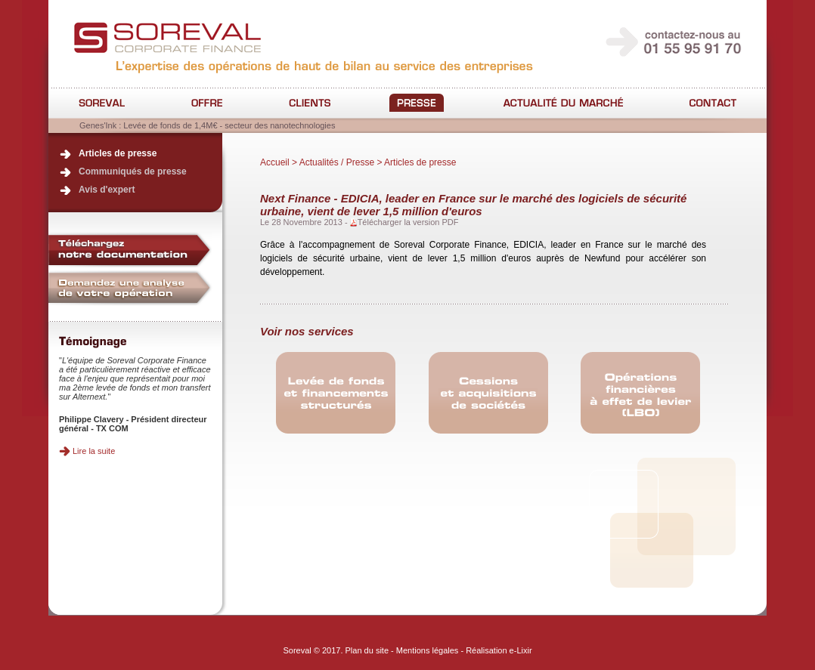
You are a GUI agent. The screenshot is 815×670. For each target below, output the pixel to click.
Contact (713, 103)
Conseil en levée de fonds (335, 393)
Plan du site (367, 650)
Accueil (275, 162)
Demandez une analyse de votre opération (130, 288)
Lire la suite (94, 450)
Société (101, 103)
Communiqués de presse (133, 171)
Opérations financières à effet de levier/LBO (640, 393)
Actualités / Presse (416, 103)
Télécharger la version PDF (408, 222)
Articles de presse (117, 153)
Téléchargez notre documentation (130, 249)
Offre (207, 103)
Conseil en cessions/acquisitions (488, 393)
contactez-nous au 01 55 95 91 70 (674, 42)
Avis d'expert (107, 189)
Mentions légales (427, 650)
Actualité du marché (563, 103)
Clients (309, 103)
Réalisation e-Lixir (498, 650)
